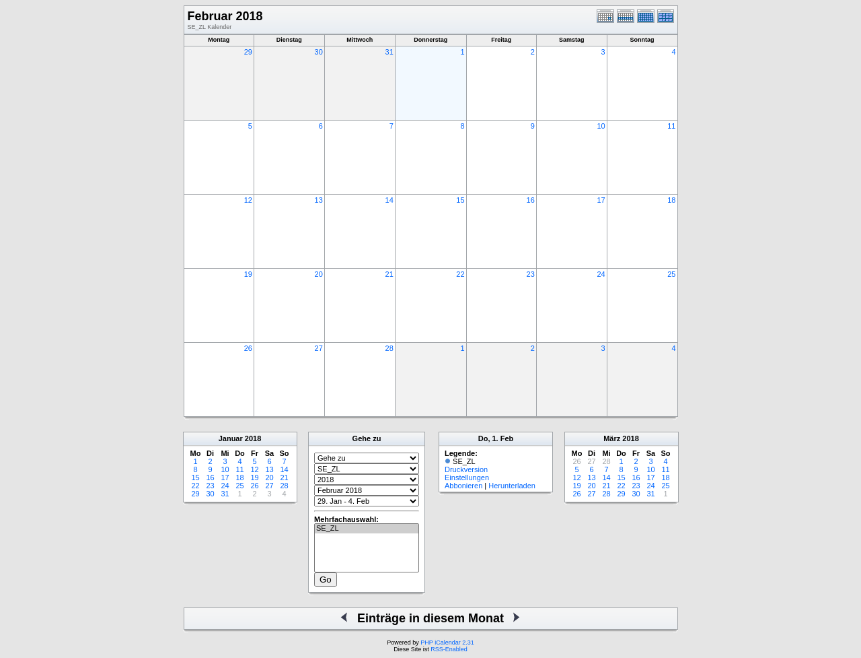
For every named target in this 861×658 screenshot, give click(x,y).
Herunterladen (511, 486)
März (611, 438)
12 (248, 200)
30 (319, 52)
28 (389, 348)
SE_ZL (366, 528)
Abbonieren (463, 486)
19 (248, 274)
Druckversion (466, 469)
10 (601, 126)
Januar (231, 438)
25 (671, 274)
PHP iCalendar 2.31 (447, 642)
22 (460, 274)
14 (389, 200)
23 (531, 274)
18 (671, 200)
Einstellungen (467, 477)
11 (671, 126)
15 (460, 200)
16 (531, 200)
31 (389, 52)
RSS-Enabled (448, 649)
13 (319, 200)
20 (319, 274)
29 (248, 52)
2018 (253, 438)
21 (389, 274)
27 (319, 348)
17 (601, 200)
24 (601, 274)
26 (248, 348)
